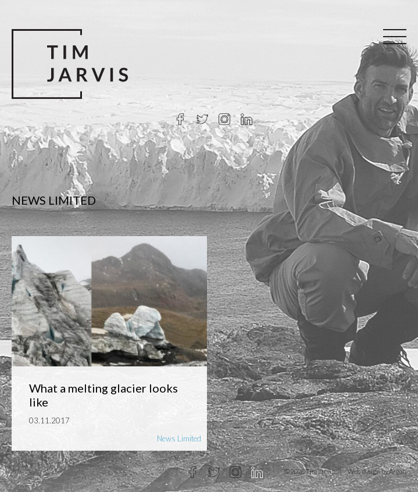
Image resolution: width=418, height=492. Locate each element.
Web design (364, 471)
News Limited (179, 438)
